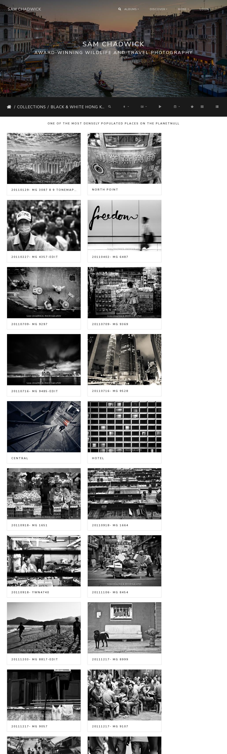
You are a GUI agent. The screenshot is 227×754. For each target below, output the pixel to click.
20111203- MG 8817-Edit (181, 432)
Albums (130, 9)
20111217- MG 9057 (103, 494)
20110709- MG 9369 (176, 246)
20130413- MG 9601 (176, 742)
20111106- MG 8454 (103, 432)
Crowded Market (102, 618)
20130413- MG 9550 (176, 680)
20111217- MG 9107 (176, 494)
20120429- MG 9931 (29, 556)
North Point (98, 184)
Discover (157, 9)
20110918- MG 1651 (103, 370)
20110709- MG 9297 (103, 246)
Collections (31, 107)
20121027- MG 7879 (29, 618)
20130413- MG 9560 (29, 742)
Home (9, 107)
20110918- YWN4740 (30, 432)
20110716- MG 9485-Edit (34, 308)
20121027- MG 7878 (176, 556)
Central (166, 308)
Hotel (17, 370)
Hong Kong (169, 618)
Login (204, 9)
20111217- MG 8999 (29, 494)
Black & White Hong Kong (78, 107)
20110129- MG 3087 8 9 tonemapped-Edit (40, 184)
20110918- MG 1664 (176, 370)
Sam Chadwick (24, 9)
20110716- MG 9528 (103, 308)
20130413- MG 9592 (103, 742)
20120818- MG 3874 (103, 556)
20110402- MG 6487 (29, 246)
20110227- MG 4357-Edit (181, 184)
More (182, 9)
